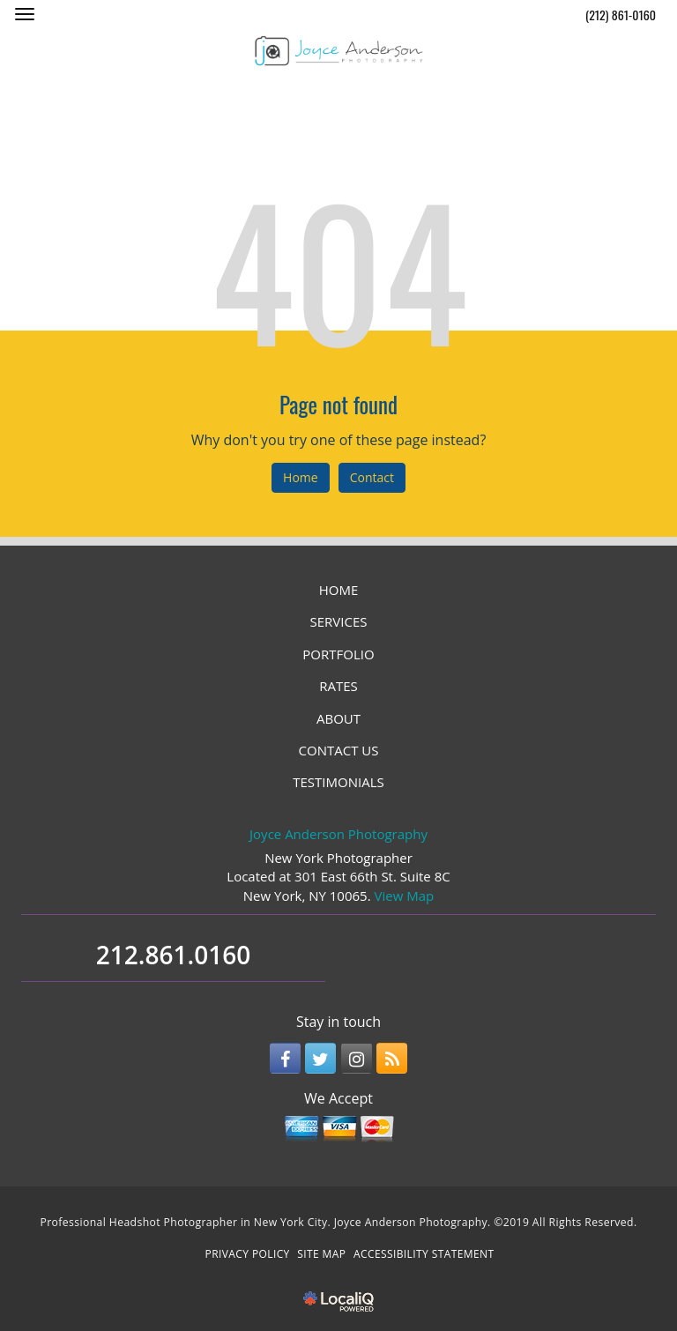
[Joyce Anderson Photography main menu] (24, 13)
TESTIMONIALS (338, 782)
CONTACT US (339, 750)
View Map (405, 895)
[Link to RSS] (391, 1058)
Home (300, 477)
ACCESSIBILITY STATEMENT (423, 1253)
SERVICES (339, 621)
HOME (339, 590)
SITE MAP (321, 1253)
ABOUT (338, 718)
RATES (338, 686)
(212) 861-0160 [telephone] (620, 14)
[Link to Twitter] (320, 1058)
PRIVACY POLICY (247, 1253)
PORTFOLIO (338, 654)
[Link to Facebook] (285, 1058)
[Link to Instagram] (356, 1058)
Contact (372, 477)
